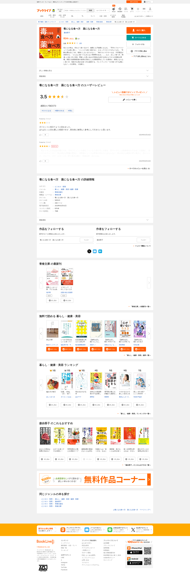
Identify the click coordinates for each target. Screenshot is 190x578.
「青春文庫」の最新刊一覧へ (140, 306)
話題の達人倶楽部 (66, 292)
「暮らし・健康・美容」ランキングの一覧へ (135, 414)
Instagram (64, 562)
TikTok (63, 565)
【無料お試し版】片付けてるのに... (109, 341)
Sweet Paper (138, 397)
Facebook (64, 570)
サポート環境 (86, 553)
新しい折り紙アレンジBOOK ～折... (140, 394)
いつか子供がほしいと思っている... (66, 341)
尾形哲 (106, 397)
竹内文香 (136, 345)
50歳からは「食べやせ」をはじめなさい (101, 451)
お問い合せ (85, 560)
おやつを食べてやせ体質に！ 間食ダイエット (58, 451)
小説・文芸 (103, 16)
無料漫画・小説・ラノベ (69, 545)
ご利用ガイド (149, 16)
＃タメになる (46, 111)
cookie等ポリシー (109, 558)
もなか (115, 345)
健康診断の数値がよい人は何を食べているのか (86, 451)
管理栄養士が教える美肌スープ (72, 450)
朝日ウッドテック (52, 345)
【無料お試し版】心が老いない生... (124, 341)
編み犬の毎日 (51, 392)
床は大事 (49, 340)
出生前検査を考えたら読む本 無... (80, 341)
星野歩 (92, 397)
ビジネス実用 (113, 16)
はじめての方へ (139, 16)
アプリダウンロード (88, 548)
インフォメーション (88, 558)
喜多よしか (122, 397)
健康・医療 (74, 189)
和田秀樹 (122, 345)
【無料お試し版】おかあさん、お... (138, 341)
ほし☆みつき (50, 397)
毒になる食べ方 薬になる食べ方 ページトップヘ (132, 510)
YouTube (64, 567)
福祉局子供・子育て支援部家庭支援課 (73, 345)
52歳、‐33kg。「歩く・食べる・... (66, 394)
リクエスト (85, 562)
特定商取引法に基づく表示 (112, 555)
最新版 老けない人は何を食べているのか (115, 451)
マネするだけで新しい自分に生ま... (124, 394)
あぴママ (78, 397)
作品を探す (85, 545)
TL (82, 16)
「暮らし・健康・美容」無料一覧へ (138, 355)
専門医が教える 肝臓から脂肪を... (110, 393)
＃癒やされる (59, 111)
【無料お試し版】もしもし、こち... (95, 341)
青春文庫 (58, 195)
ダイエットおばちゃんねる (69, 397)
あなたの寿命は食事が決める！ (44, 450)
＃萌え (70, 111)
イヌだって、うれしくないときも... (66, 289)
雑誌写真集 (123, 16)
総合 (41, 16)
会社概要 (106, 543)
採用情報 (106, 548)
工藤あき (130, 397)
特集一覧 (64, 548)
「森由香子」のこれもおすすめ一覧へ (137, 465)
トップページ (65, 543)
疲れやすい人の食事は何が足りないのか (143, 451)
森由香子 (67, 33)
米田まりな (108, 345)
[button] (52, 300)
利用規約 (106, 550)
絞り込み (60, 10)
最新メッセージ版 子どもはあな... (51, 289)
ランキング (64, 550)
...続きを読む (95, 156)
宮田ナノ (93, 345)
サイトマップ (107, 560)
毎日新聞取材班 (80, 345)
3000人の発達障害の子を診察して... (95, 394)
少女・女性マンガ (62, 16)
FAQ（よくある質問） (89, 555)
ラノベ (93, 16)
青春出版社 (59, 192)
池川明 (48, 292)
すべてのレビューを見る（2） (140, 168)
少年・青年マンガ (52, 16)
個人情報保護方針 (109, 553)
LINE (62, 557)
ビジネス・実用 (60, 187)
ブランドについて (109, 545)
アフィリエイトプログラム (90, 565)
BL (72, 16)
